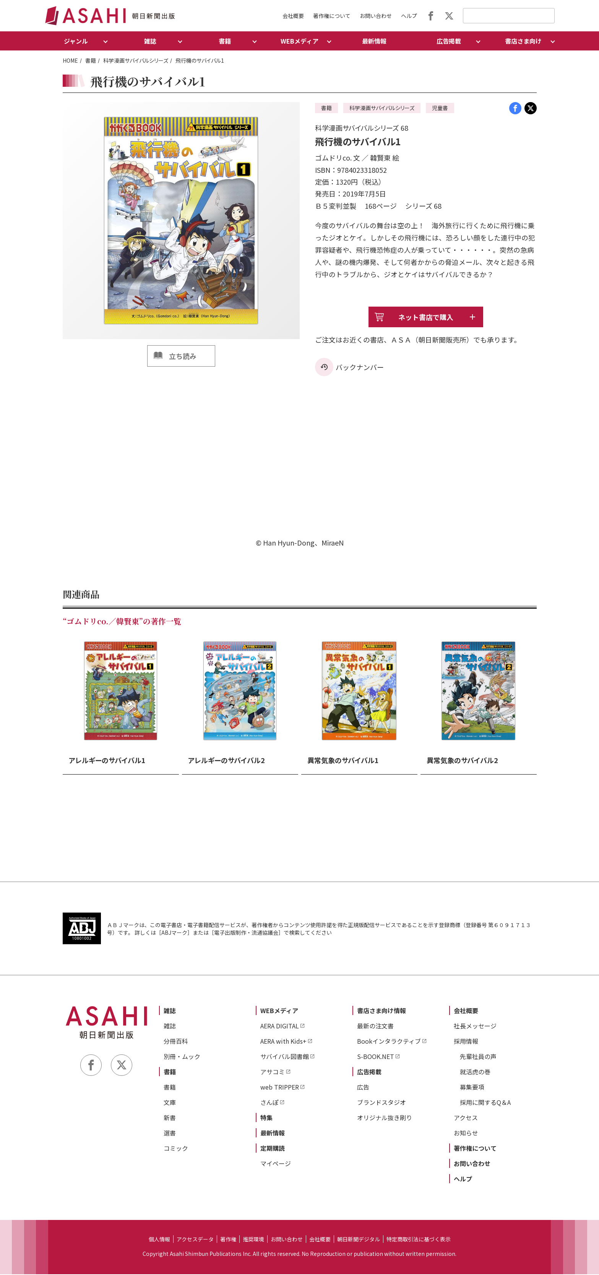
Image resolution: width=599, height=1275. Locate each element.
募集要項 (472, 1087)
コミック (176, 1148)
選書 (170, 1133)
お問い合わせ (376, 15)
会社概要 (293, 15)
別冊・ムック (182, 1057)
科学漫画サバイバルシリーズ (135, 60)
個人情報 (159, 1240)
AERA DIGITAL (279, 1026)
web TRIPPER (279, 1087)
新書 (170, 1118)
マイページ (275, 1164)
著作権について (332, 15)
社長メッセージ (475, 1026)
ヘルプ (409, 15)
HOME (70, 60)
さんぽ (269, 1103)
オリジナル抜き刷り (384, 1118)
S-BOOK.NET (375, 1057)
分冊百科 (176, 1041)
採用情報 (466, 1041)
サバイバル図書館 (284, 1057)
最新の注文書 (375, 1026)
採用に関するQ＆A (485, 1103)
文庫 (170, 1103)
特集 (266, 1118)
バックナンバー (360, 368)
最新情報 (374, 40)
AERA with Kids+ (283, 1041)
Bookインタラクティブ (389, 1041)
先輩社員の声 (478, 1057)
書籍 (90, 60)
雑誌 (170, 1011)
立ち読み (182, 356)
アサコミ (272, 1072)
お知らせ (466, 1133)
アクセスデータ (195, 1240)
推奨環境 (253, 1240)
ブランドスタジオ (381, 1103)
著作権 (228, 1240)
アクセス (466, 1118)
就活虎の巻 (475, 1072)
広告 (363, 1087)
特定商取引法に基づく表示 (418, 1240)
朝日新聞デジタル (358, 1240)
